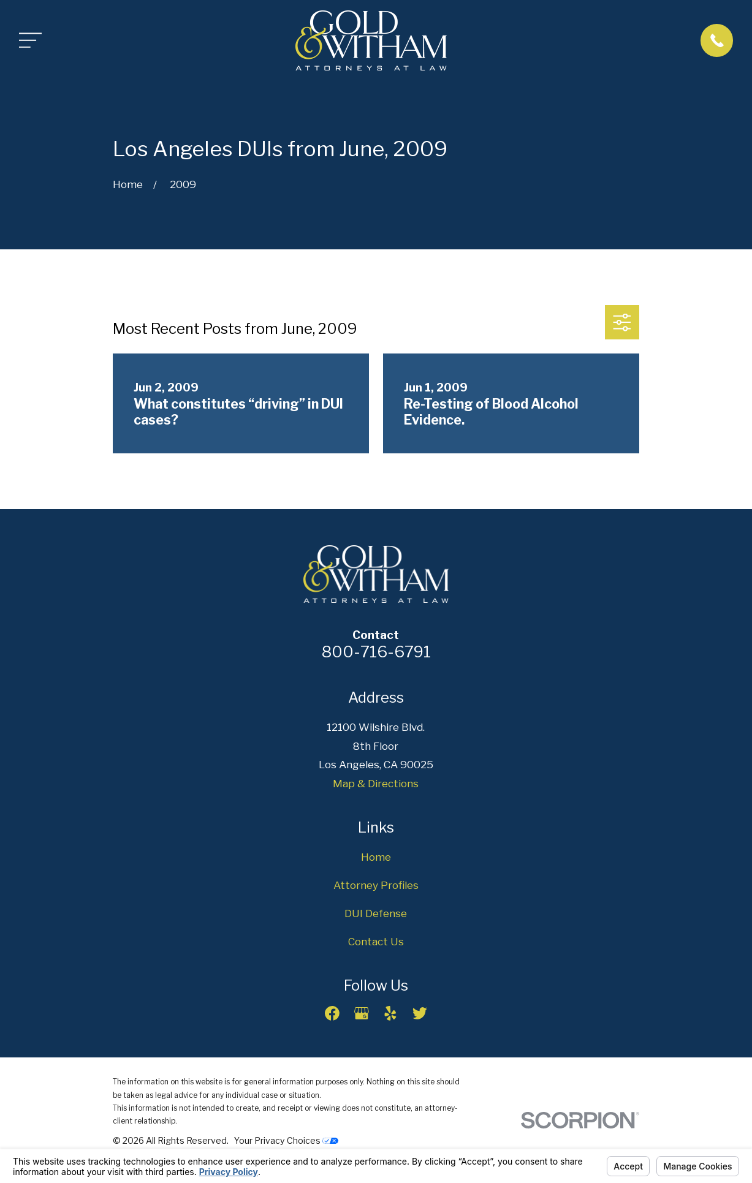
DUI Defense (375, 913)
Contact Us (376, 941)
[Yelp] (390, 1013)
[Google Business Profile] (361, 1013)
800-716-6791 (376, 651)
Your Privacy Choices (286, 1140)
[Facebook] (332, 1013)
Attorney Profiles (376, 885)
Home (376, 857)
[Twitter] (419, 1013)
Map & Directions (376, 783)
